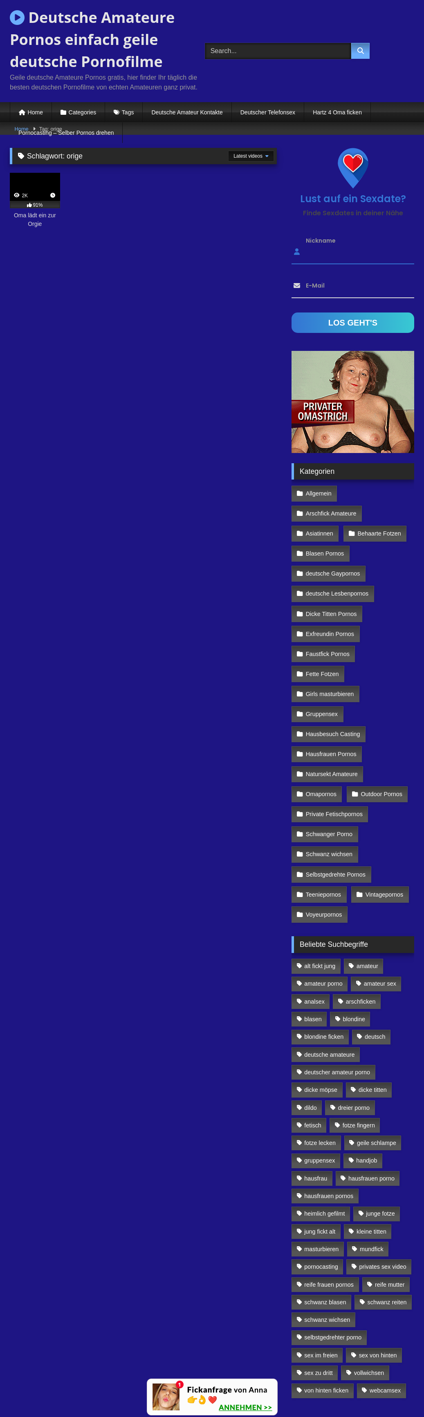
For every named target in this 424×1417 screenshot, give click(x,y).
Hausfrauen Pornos (330, 705)
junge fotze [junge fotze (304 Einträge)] (380, 1144)
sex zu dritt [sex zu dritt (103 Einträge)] (318, 1303)
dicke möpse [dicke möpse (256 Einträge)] (320, 1020)
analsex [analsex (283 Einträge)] (314, 931)
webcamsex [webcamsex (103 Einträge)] (385, 1321)
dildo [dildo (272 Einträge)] (310, 1038)
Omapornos (320, 740)
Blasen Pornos (324, 528)
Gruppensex (321, 669)
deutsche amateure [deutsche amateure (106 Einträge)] (329, 985)
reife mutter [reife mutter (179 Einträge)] (390, 1215)
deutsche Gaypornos (332, 545)
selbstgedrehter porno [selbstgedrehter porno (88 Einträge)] (332, 1268)
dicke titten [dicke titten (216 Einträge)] (373, 1020)
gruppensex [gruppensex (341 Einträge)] (319, 1091)
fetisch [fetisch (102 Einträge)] (312, 1055)
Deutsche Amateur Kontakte (186, 112)
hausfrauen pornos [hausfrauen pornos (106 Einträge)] (328, 1126)
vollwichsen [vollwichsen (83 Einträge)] (369, 1303)
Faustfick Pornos (327, 616)
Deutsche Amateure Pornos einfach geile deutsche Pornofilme (92, 39)
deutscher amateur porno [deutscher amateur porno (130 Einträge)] (337, 1002)
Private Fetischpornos (333, 758)
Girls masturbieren (329, 652)
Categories (82, 112)
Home (35, 112)
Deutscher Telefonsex (267, 112)
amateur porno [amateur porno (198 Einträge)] (323, 914)
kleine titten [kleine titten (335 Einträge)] (371, 1161)
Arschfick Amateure (379, 492)
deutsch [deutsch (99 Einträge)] (375, 967)
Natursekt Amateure (331, 722)
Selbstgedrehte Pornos (335, 811)
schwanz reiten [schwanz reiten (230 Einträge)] (387, 1232)
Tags (128, 112)
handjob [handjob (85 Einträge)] (366, 1091)
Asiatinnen (319, 510)
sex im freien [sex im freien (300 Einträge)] (321, 1285)
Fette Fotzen (322, 634)
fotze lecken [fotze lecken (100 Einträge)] (320, 1073)
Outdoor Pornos (380, 740)
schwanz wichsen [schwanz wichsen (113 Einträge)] (327, 1250)
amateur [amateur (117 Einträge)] (367, 896)
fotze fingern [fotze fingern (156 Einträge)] (359, 1055)
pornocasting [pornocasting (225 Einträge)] (321, 1197)
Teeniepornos (323, 829)
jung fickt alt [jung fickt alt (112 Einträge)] (319, 1161)
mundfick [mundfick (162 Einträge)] (372, 1179)
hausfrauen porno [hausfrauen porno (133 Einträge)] (371, 1108)
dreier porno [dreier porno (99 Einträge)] (354, 1038)
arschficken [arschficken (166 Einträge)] (361, 931)
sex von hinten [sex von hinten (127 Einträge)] (378, 1285)
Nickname (321, 241)
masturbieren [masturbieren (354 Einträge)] (321, 1179)
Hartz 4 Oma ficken (337, 112)
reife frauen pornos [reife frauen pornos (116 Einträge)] (329, 1215)
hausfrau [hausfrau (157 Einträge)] (315, 1108)
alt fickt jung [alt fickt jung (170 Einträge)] (319, 896)
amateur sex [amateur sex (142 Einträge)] (380, 914)
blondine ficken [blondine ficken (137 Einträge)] (323, 967)
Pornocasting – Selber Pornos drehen (66, 132)
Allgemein (318, 492)
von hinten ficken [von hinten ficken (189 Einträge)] (326, 1321)
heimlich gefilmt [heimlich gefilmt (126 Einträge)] (324, 1144)
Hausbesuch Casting (332, 687)
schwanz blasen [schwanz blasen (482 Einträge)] (325, 1232)
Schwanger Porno (328, 775)
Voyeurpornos (323, 846)
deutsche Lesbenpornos (336, 563)
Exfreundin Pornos (329, 599)
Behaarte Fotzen (377, 510)
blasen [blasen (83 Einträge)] (312, 949)
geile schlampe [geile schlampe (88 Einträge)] (376, 1073)
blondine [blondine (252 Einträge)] (354, 949)
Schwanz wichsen (328, 793)
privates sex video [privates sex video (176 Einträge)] (382, 1197)
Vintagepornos (382, 829)
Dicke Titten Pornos (331, 581)
